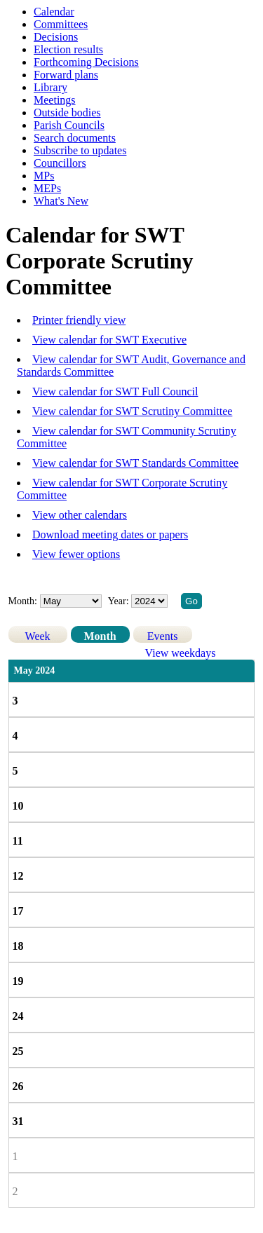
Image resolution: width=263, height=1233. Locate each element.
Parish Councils (69, 125)
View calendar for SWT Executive (109, 340)
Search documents (75, 138)
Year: (119, 601)
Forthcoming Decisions (86, 62)
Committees (61, 24)
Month (99, 636)
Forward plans (66, 75)
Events (162, 636)
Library (50, 87)
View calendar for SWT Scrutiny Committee (132, 411)
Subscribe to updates (80, 150)
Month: (22, 601)
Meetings (55, 100)
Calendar (54, 12)
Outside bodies (67, 112)
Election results (68, 49)
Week (37, 636)
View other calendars (79, 515)
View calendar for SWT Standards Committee (135, 463)
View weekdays (180, 653)
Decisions (56, 37)
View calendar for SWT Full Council (115, 391)
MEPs (47, 188)
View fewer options (76, 554)
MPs (44, 176)
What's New (61, 201)
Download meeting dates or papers (110, 534)
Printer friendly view (79, 320)
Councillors (60, 163)
